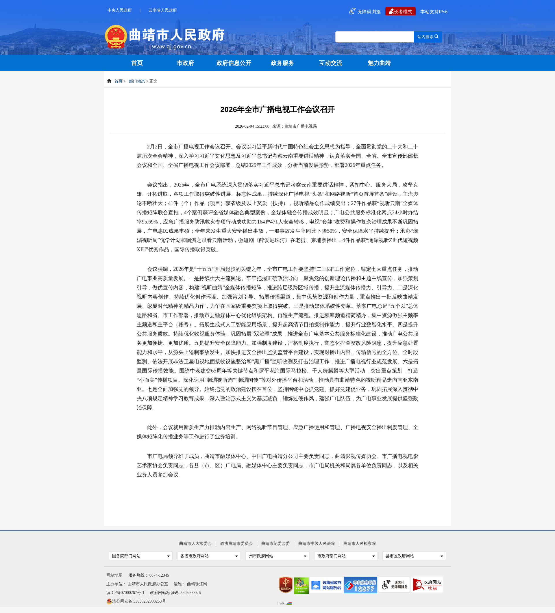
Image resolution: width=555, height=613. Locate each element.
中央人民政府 (120, 10)
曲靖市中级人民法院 (316, 543)
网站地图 (114, 575)
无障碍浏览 (364, 11)
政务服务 (282, 63)
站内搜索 (428, 36)
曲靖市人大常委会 (195, 543)
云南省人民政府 (163, 10)
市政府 (185, 63)
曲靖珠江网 (197, 584)
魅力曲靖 (379, 63)
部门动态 (137, 81)
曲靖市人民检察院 (359, 543)
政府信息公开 (234, 63)
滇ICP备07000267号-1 (125, 592)
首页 (137, 63)
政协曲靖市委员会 (236, 543)
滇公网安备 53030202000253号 (136, 601)
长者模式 (400, 11)
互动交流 (330, 63)
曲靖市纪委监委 (275, 543)
